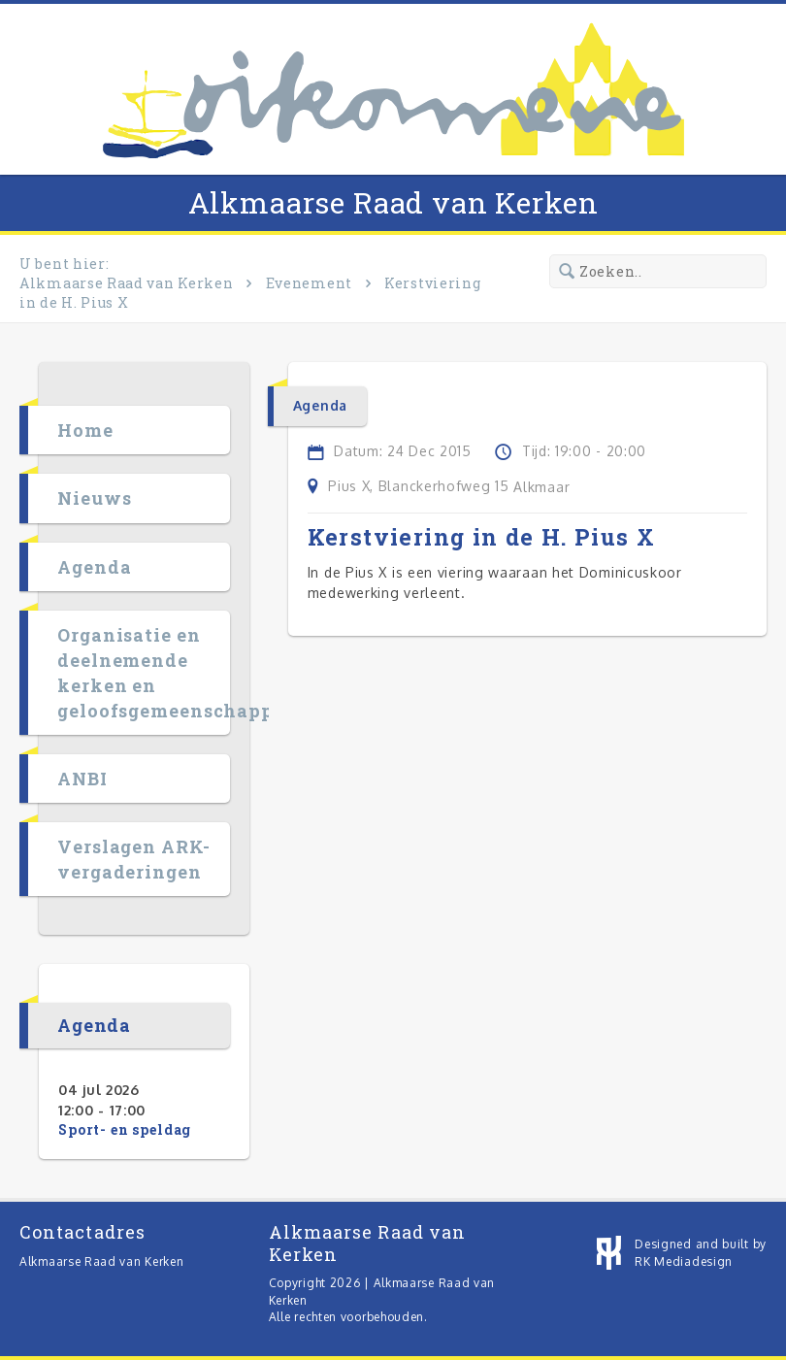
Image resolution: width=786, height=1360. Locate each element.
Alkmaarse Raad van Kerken (393, 202)
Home (85, 430)
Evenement (309, 283)
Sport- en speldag (124, 1129)
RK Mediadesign (684, 1261)
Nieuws (94, 498)
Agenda (94, 567)
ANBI (82, 778)
